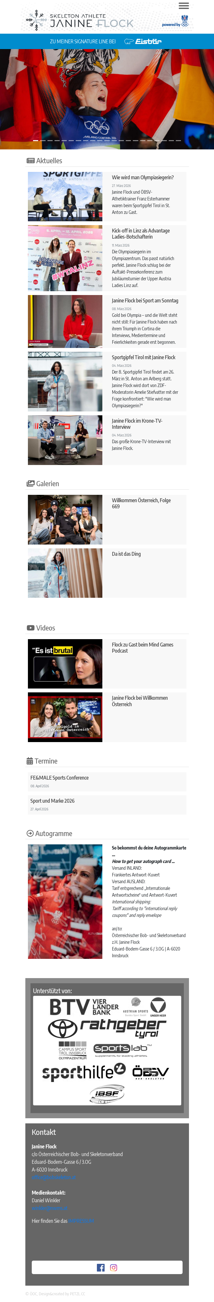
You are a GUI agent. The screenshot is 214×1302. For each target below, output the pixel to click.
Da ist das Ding (126, 554)
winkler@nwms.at (49, 1208)
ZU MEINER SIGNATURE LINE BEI (83, 41)
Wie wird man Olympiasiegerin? (143, 177)
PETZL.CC (77, 1293)
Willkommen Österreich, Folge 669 (141, 503)
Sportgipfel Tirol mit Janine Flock (143, 357)
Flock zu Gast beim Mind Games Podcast (142, 647)
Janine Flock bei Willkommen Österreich (140, 701)
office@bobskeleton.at (54, 1177)
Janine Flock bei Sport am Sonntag (145, 300)
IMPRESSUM (81, 1221)
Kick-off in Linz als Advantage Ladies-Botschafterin (141, 233)
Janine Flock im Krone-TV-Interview (137, 424)
